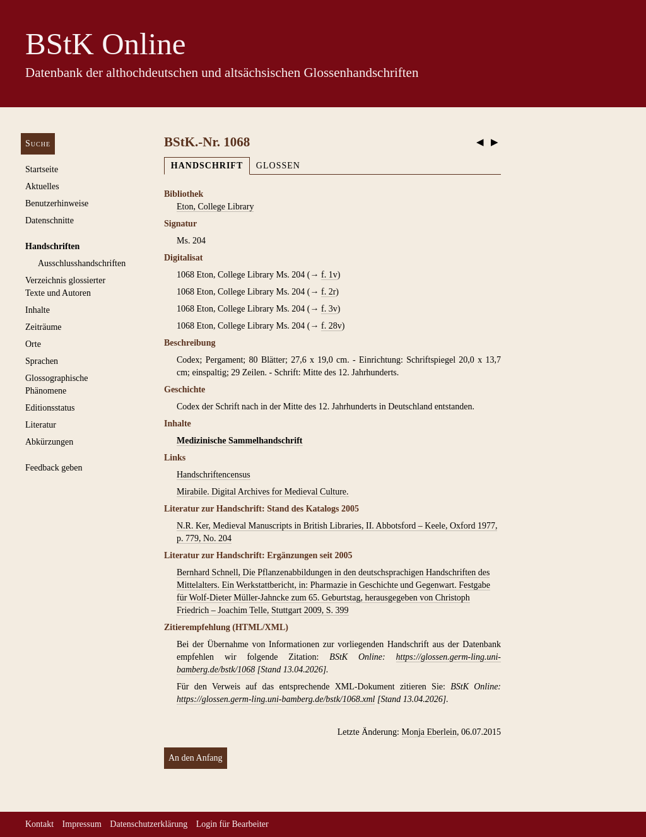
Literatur (40, 425)
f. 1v (329, 274)
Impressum (82, 824)
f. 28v (331, 326)
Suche (37, 143)
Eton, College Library (215, 206)
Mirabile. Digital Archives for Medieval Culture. (263, 491)
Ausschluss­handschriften (82, 263)
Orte (33, 344)
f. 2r (328, 291)
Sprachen (41, 361)
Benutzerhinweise (56, 203)
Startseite (41, 169)
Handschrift (207, 165)
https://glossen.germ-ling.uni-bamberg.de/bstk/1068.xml (276, 699)
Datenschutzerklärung (148, 824)
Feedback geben (54, 467)
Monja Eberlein (429, 732)
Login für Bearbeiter (232, 824)
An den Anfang (195, 758)
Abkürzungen (49, 442)
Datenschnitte (49, 220)
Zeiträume (43, 327)
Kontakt (39, 824)
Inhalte (37, 310)
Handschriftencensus (213, 474)
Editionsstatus (50, 408)
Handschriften (52, 246)
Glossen (278, 165)
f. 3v (329, 308)
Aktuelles (42, 186)
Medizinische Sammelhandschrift (240, 440)
